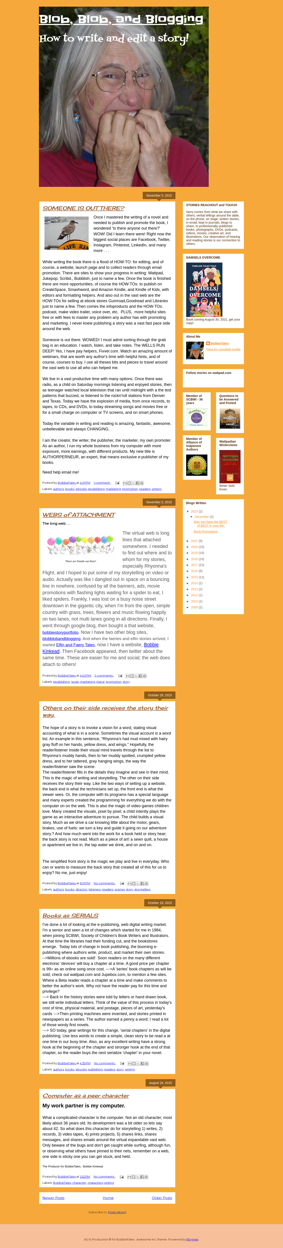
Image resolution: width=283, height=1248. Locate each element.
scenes (120, 889)
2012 (195, 595)
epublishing (96, 489)
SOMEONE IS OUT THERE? (83, 208)
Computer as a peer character (85, 1095)
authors (58, 489)
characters (95, 1182)
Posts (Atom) (117, 1212)
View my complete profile (223, 349)
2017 (195, 565)
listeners (95, 889)
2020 (195, 547)
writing (130, 1069)
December (202, 517)
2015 (195, 577)
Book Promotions (206, 531)
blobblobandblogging (61, 638)
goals (75, 681)
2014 (195, 583)
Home (108, 1198)
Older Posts (162, 1198)
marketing (113, 489)
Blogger (193, 1239)
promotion (130, 489)
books (69, 489)
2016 (195, 571)
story (126, 681)
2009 (195, 607)
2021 (195, 541)
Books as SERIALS (70, 915)
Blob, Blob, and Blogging (121, 19)
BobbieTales (62, 1182)
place (100, 681)
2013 (195, 589)
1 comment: (102, 482)
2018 (195, 559)
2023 (195, 511)
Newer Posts (53, 1198)
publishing (95, 1069)
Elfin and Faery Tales (75, 644)
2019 (195, 553)
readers (144, 489)
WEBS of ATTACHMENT (78, 514)
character (79, 1182)
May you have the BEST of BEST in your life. (210, 523)
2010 (195, 601)
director (81, 889)
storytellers (142, 889)
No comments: (105, 883)
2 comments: (104, 675)
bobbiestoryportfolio (60, 632)
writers (156, 489)
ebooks (81, 489)
